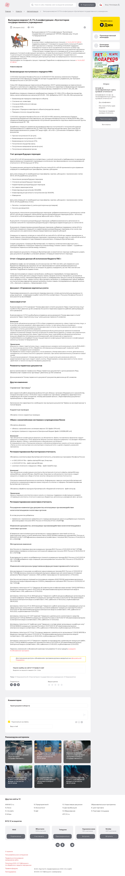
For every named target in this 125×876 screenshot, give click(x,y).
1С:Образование (68, 811)
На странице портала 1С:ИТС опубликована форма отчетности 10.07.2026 (46, 755)
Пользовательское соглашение (16, 855)
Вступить (85, 836)
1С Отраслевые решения (72, 804)
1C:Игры (8, 814)
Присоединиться (63, 836)
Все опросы (106, 124)
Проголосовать (106, 119)
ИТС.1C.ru (66, 814)
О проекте (9, 851)
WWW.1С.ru (9, 804)
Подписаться (88, 5)
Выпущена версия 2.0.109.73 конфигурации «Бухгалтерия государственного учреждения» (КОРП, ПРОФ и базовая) (18, 757)
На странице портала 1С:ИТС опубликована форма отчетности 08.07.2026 (75, 780)
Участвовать (39, 836)
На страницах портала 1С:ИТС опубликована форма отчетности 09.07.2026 (17, 780)
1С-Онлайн (9, 811)
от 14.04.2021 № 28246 (73, 42)
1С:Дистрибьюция (69, 808)
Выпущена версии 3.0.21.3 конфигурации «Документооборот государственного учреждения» (75, 756)
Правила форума (11, 868)
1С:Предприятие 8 (21, 677)
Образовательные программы (103, 804)
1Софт (36, 811)
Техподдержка (10, 872)
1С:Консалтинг (39, 808)
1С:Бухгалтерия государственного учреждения (46, 677)
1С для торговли (97, 808)
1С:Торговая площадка (100, 811)
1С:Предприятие (70, 677)
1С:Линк (8, 808)
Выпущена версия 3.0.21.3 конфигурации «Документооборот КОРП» (46, 780)
